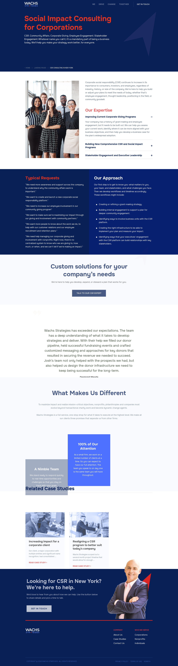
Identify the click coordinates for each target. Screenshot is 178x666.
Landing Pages (40, 68)
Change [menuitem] (111, 4)
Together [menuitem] (124, 4)
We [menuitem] (93, 4)
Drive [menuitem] (101, 4)
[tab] (119, 116)
